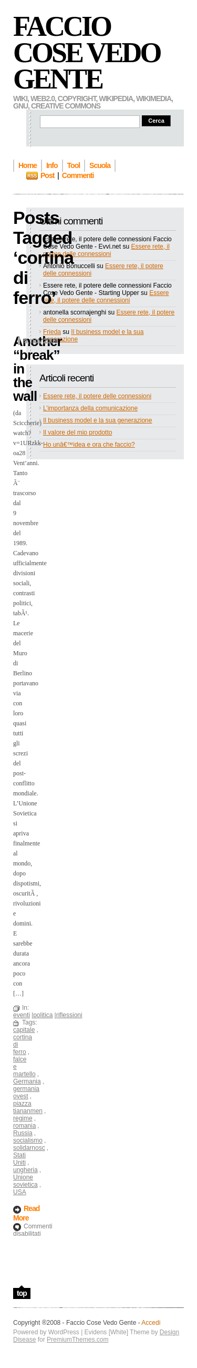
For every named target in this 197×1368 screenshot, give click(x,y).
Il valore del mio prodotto (77, 432)
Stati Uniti (19, 1159)
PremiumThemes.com (77, 1339)
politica (43, 1015)
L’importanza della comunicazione (90, 408)
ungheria (25, 1170)
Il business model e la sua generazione (97, 420)
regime (23, 1118)
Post (47, 175)
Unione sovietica (25, 1181)
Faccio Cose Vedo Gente (86, 53)
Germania (27, 1081)
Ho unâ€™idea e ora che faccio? (89, 444)
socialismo (28, 1140)
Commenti (78, 175)
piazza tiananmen (28, 1107)
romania (24, 1125)
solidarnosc (29, 1148)
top (22, 1293)
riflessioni (69, 1015)
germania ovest (26, 1092)
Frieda (52, 332)
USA (19, 1192)
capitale (24, 1030)
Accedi (150, 1322)
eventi (21, 1015)
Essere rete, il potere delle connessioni (106, 250)
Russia (23, 1133)
